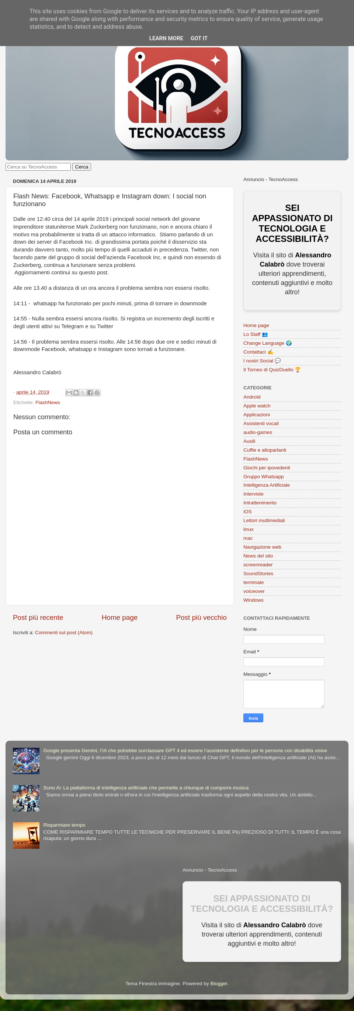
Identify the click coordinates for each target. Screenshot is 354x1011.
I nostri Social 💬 (262, 361)
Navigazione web (262, 547)
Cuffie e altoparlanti (264, 450)
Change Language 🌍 (267, 343)
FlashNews (47, 402)
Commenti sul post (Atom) (64, 632)
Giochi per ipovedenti (266, 467)
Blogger (218, 983)
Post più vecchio (201, 617)
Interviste (253, 494)
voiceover (254, 591)
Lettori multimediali (264, 520)
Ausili (249, 441)
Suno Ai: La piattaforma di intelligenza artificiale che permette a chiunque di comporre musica (146, 788)
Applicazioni (256, 414)
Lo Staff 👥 (255, 334)
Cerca (81, 167)
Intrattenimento (260, 503)
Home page (120, 617)
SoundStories (258, 573)
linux (248, 529)
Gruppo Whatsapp (263, 476)
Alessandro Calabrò (274, 925)
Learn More (166, 38)
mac (248, 538)
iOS (247, 511)
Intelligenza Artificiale (266, 485)
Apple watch (257, 406)
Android (252, 397)
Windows (253, 600)
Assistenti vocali (261, 423)
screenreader (258, 564)
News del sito (258, 556)
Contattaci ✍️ (258, 352)
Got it (199, 38)
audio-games (257, 432)
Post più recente (38, 617)
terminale (253, 582)
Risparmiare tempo (64, 825)
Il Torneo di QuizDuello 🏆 (272, 369)
